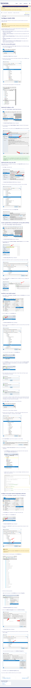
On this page (4, 16)
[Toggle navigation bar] (1, 6)
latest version (16, 9)
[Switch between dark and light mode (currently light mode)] (29, 13)
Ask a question (4, 682)
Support (3, 683)
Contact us (4, 684)
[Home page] (1, 13)
